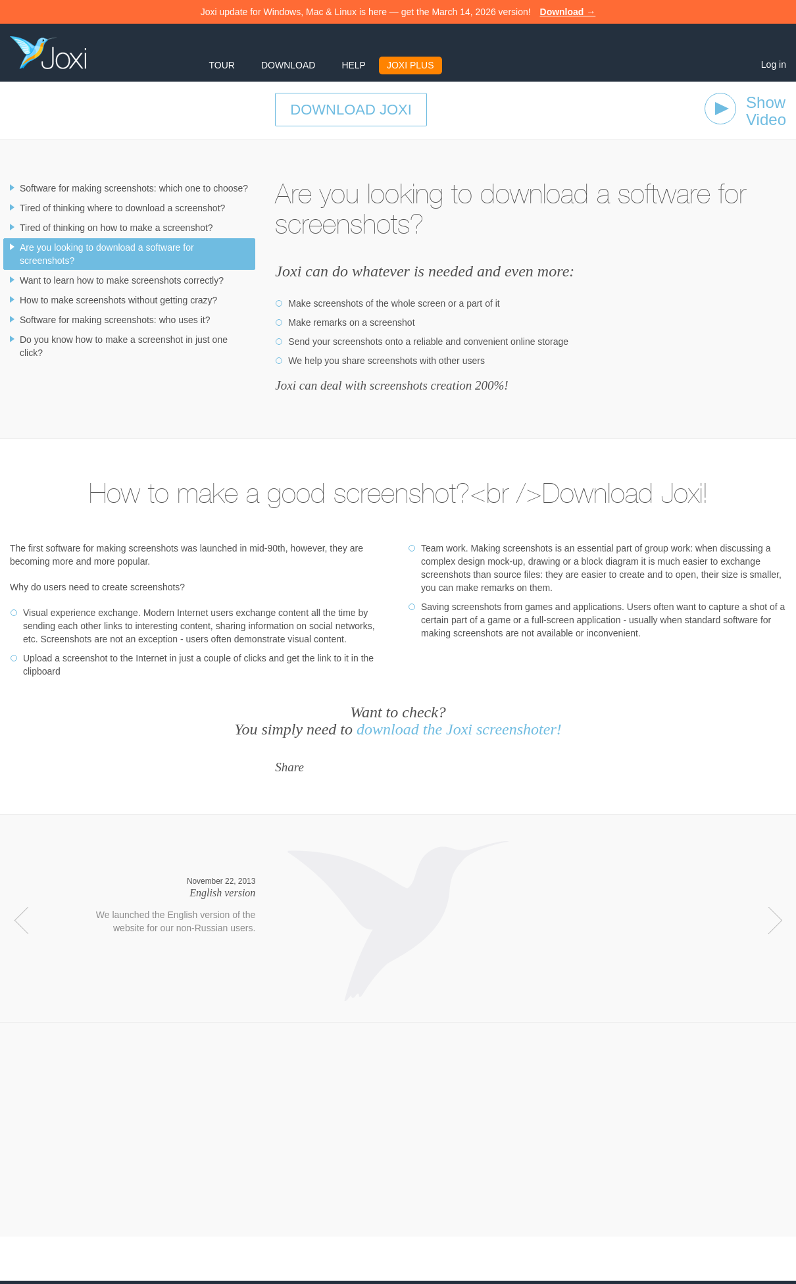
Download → (568, 12)
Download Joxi (351, 109)
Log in (773, 64)
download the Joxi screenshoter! (459, 729)
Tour (222, 65)
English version (222, 892)
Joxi (48, 52)
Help (353, 65)
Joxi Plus (410, 65)
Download (288, 65)
